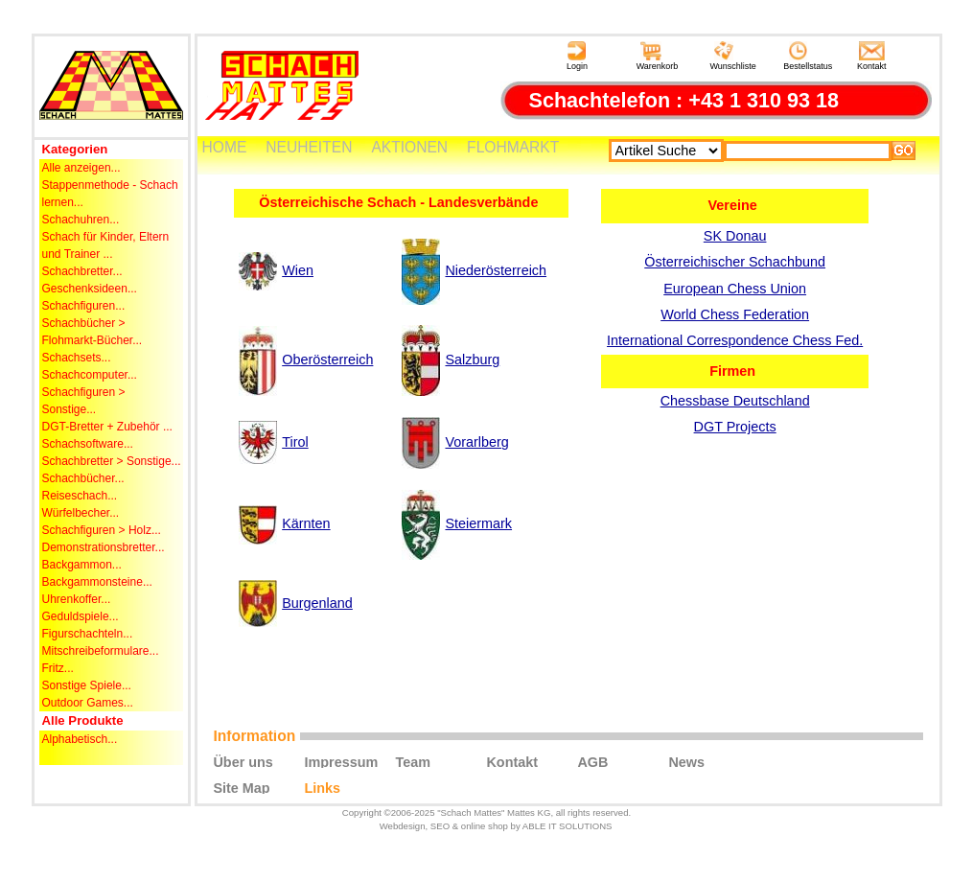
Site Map (241, 787)
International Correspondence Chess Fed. (735, 340)
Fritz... (58, 668)
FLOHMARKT (513, 147)
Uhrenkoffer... (76, 599)
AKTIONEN (409, 147)
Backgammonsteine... (97, 582)
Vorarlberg (476, 442)
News (686, 761)
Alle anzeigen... (81, 167)
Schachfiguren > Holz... (101, 530)
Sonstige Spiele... (86, 685)
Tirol (295, 442)
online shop (484, 826)
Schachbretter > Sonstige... (111, 461)
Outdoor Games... (87, 702)
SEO (440, 826)
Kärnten (306, 523)
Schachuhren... (81, 219)
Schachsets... (76, 357)
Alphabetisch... (80, 739)
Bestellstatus (807, 56)
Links (322, 787)
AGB (592, 761)
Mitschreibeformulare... (100, 651)
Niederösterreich (495, 270)
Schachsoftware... (87, 444)
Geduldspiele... (80, 616)
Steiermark (478, 523)
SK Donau (735, 236)
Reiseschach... (80, 495)
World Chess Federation (734, 314)
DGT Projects (735, 426)
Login (577, 56)
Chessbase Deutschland (735, 400)
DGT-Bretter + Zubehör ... (107, 426)
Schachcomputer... (89, 375)
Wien (297, 270)
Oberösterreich (327, 359)
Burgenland (317, 603)
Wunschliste (732, 56)
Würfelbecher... (81, 513)
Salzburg (472, 359)
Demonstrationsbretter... (103, 547)
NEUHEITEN (309, 147)
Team (412, 761)
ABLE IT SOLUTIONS (567, 826)
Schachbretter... (82, 271)
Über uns (242, 761)
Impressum (341, 761)
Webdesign (403, 826)
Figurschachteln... (87, 633)
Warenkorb (658, 56)
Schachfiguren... (84, 306)
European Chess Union (734, 288)
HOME (224, 147)
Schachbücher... (83, 478)
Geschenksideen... (89, 288)
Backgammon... (82, 564)
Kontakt (872, 56)
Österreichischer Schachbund (734, 261)
